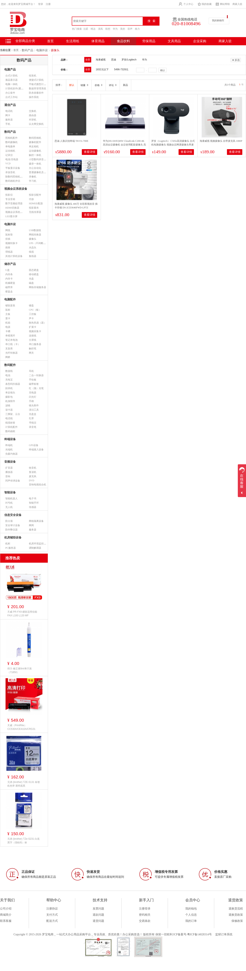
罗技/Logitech (129, 59)
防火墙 (9, 521)
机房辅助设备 (13, 537)
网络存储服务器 (37, 287)
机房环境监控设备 (39, 543)
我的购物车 (218, 20)
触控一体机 (35, 155)
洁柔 (85, 28)
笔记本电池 (11, 339)
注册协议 (52, 908)
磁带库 (9, 287)
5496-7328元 (121, 69)
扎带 (31, 418)
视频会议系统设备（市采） (20, 212)
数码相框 (10, 431)
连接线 (32, 335)
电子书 (32, 498)
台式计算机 (11, 75)
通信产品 (10, 105)
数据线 (9, 371)
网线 (7, 230)
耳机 (31, 371)
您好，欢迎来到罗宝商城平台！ (18, 4)
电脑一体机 (11, 84)
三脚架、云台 (12, 414)
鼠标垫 (9, 234)
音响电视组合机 (37, 484)
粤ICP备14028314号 (199, 934)
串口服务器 (35, 344)
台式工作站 (11, 97)
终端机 (9, 445)
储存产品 (10, 264)
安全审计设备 (12, 525)
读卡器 (9, 409)
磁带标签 (34, 384)
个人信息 (191, 914)
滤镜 (7, 405)
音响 (7, 476)
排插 (7, 238)
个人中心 (188, 4)
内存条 (9, 274)
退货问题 (98, 920)
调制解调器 (35, 547)
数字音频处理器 (14, 203)
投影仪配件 (35, 194)
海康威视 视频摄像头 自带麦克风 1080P (221, 141)
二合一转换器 (36, 375)
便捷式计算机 (36, 79)
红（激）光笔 (36, 388)
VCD (7, 163)
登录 (40, 4)
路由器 (32, 115)
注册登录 (144, 908)
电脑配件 (10, 299)
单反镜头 (10, 392)
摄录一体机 (35, 163)
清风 (100, 28)
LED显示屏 (11, 216)
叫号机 (9, 502)
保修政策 (237, 920)
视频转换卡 (11, 243)
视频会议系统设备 (15, 188)
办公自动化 (35, 168)
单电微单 (10, 146)
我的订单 (191, 920)
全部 (87, 59)
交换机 (32, 111)
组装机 (32, 75)
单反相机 (34, 146)
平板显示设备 (12, 168)
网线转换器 (35, 234)
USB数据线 (35, 230)
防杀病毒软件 (36, 92)
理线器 (9, 251)
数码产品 (27, 50)
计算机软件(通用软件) (17, 88)
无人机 (9, 507)
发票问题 (98, 908)
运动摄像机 (35, 150)
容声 (130, 28)
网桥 (7, 357)
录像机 (32, 176)
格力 (137, 28)
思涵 (113, 59)
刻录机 (9, 388)
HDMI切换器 (12, 207)
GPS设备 (33, 445)
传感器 (32, 507)
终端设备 (10, 439)
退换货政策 (236, 914)
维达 (93, 28)
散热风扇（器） (37, 322)
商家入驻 (237, 4)
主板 (7, 314)
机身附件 (10, 401)
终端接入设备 (36, 449)
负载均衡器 (11, 453)
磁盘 (31, 283)
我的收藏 (207, 4)
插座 (7, 247)
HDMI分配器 (36, 203)
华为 (115, 28)
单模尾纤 (10, 335)
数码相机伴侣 (12, 180)
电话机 (9, 111)
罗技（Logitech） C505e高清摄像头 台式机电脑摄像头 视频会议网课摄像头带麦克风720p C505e (173, 145)
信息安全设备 (13, 515)
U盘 (7, 270)
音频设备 (10, 461)
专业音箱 (10, 199)
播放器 (9, 472)
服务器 (9, 119)
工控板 (32, 314)
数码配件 (10, 365)
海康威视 (101, 59)
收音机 (32, 467)
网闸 (31, 525)
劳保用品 (148, 41)
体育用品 (98, 41)
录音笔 (32, 427)
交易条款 (144, 920)
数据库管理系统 (37, 88)
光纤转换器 (11, 352)
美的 (122, 28)
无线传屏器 (35, 212)
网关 (31, 352)
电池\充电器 (11, 159)
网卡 (7, 115)
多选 (236, 60)
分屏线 (32, 339)
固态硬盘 (34, 270)
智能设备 (10, 492)
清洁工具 (34, 409)
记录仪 (9, 155)
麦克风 (32, 476)
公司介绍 (5, 908)
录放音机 (10, 172)
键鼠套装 (10, 305)
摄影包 (9, 396)
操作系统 (34, 97)
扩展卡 (32, 327)
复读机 (32, 472)
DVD (31, 480)
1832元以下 (102, 69)
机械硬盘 (10, 283)
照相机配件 (11, 137)
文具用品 (174, 41)
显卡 (7, 318)
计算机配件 (11, 427)
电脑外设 (42, 50)
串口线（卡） (12, 344)
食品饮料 (123, 41)
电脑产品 (10, 69)
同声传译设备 (12, 480)
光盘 (31, 278)
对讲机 (32, 119)
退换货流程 (236, 908)
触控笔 (32, 348)
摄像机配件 (35, 142)
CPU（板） (35, 309)
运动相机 (10, 150)
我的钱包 (191, 908)
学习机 (32, 180)
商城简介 (5, 914)
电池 (7, 375)
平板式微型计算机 (39, 84)
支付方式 (52, 914)
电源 (7, 327)
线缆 (31, 251)
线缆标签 (10, 422)
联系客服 (5, 920)
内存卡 (9, 278)
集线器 (32, 256)
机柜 (7, 543)
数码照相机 (35, 137)
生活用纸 (72, 41)
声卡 (31, 318)
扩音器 (9, 467)
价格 (98, 85)
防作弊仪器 (11, 529)
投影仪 (9, 194)
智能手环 (34, 502)
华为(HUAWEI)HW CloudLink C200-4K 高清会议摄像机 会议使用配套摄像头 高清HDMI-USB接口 (124, 145)
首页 (16, 50)
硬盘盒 (9, 291)
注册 (48, 4)
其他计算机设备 (14, 256)
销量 (84, 85)
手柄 (31, 401)
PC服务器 (10, 547)
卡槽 (7, 331)
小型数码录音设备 (39, 159)
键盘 (31, 305)
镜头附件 (34, 405)
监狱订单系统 (223, 934)
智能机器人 (11, 498)
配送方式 (52, 920)
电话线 (9, 418)
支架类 (9, 348)
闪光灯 (32, 396)
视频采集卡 (35, 331)
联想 (107, 28)
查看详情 (89, 151)
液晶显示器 (11, 79)
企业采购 (199, 41)
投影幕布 (34, 207)
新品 (125, 85)
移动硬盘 (34, 274)
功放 (31, 199)
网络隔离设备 (36, 521)
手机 (7, 124)
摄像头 (55, 50)
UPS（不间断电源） (40, 243)
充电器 (32, 392)
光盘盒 (32, 414)
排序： (59, 85)
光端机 (9, 449)
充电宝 (9, 379)
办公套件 (10, 92)
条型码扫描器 (12, 384)
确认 (162, 70)
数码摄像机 (11, 142)
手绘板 (32, 379)
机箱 (7, 322)
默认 (71, 85)
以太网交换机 (36, 124)
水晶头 (32, 247)
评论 (113, 85)
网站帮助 (225, 4)
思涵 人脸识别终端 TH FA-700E (71, 141)
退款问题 (98, 914)
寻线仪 (32, 422)
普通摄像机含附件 (39, 172)
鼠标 (7, 309)
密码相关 (144, 914)
